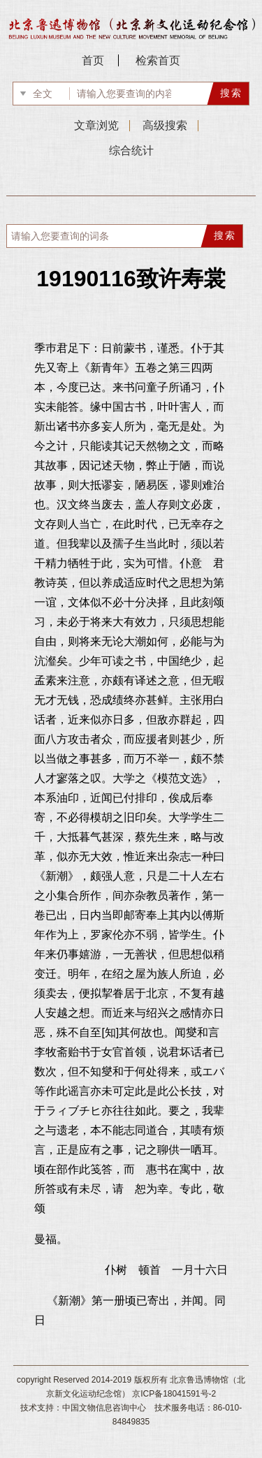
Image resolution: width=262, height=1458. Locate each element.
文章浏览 (96, 125)
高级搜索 (165, 125)
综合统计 (131, 150)
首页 (93, 60)
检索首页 (158, 60)
